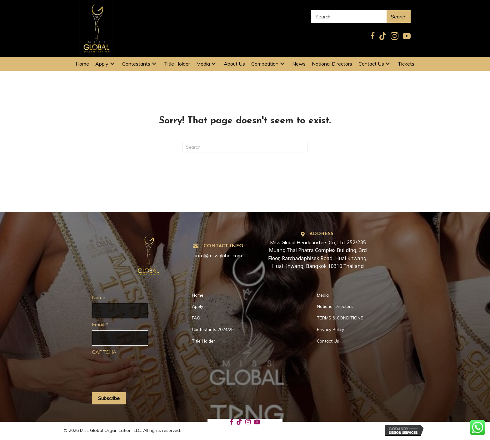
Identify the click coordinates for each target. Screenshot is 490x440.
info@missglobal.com (218, 255)
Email (100, 324)
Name (98, 297)
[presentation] (139, 370)
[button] (112, 63)
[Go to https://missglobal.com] (148, 253)
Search (399, 16)
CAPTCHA (104, 352)
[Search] (245, 147)
